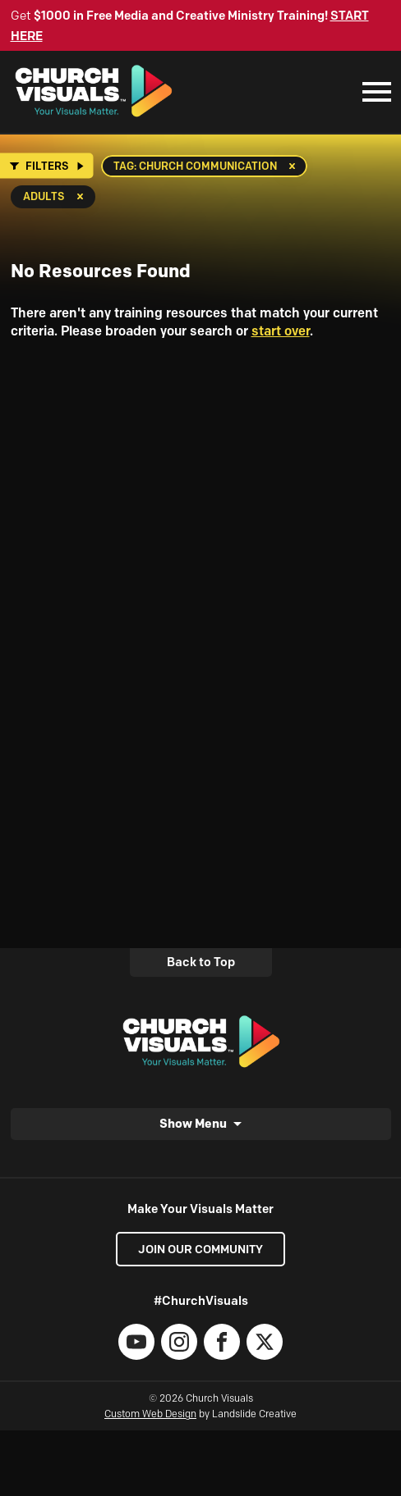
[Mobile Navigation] (373, 92)
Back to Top (201, 962)
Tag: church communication (195, 165)
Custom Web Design (150, 1413)
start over (280, 331)
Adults (44, 196)
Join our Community (200, 1249)
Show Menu (193, 1123)
